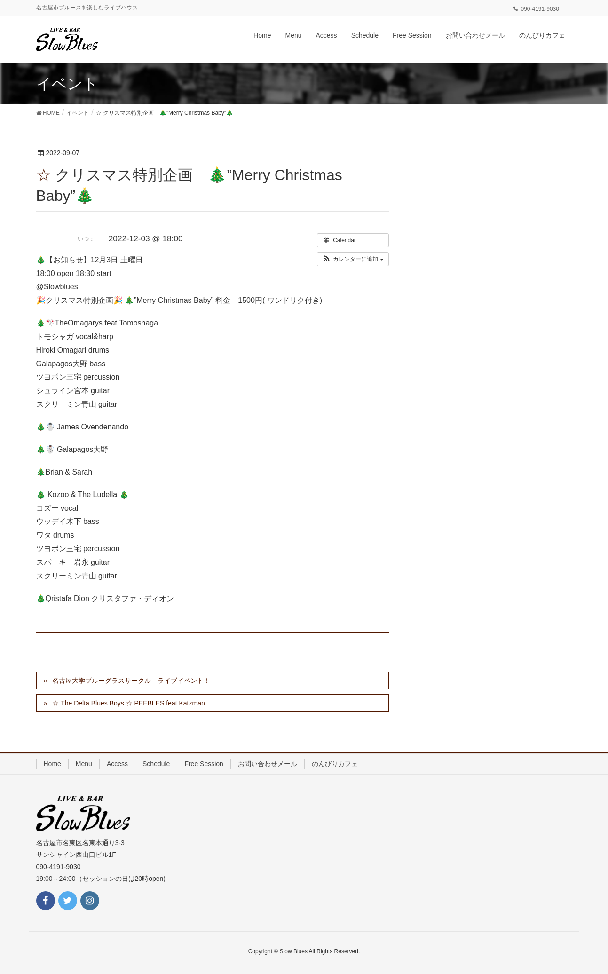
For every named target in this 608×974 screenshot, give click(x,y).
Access (117, 764)
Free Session (203, 764)
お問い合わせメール (267, 764)
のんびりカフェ (335, 764)
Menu (84, 764)
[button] (352, 259)
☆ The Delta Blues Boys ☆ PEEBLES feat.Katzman (128, 703)
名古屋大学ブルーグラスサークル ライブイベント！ (131, 680)
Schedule (156, 764)
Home (52, 764)
